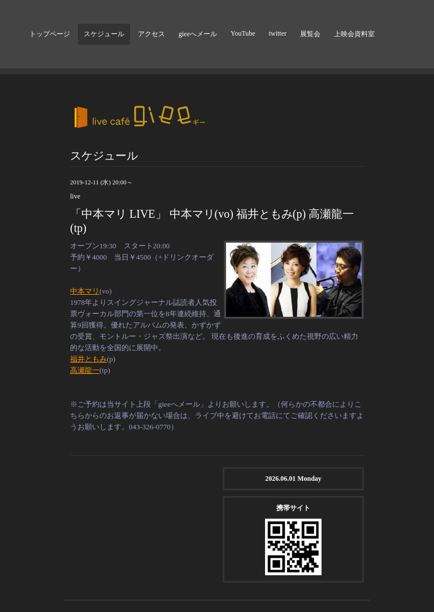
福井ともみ (88, 359)
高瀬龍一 (84, 370)
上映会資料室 (354, 34)
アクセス (151, 34)
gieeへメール (198, 34)
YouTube (243, 33)
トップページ (49, 34)
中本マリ (84, 291)
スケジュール (104, 34)
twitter (278, 33)
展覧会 (310, 34)
